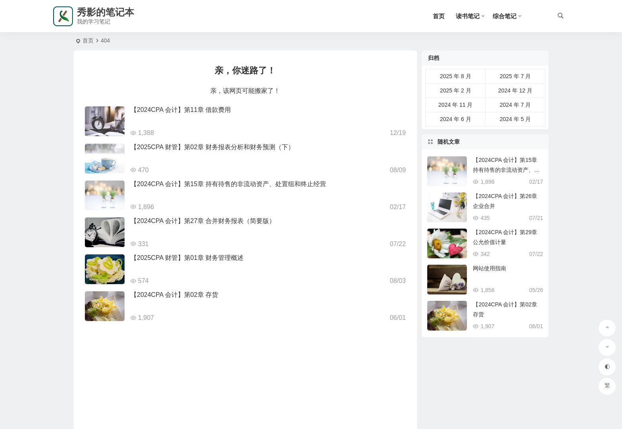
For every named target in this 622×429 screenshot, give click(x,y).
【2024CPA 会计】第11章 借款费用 (181, 109)
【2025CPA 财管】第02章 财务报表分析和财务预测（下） (212, 147)
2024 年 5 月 (515, 119)
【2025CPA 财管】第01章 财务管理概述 (187, 257)
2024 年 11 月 (455, 105)
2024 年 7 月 (515, 105)
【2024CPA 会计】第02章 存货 (174, 294)
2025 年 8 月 (455, 76)
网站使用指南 (489, 268)
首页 (439, 16)
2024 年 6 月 (455, 119)
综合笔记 (504, 16)
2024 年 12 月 (515, 90)
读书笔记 (468, 16)
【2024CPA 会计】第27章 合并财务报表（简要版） (203, 220)
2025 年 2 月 (455, 90)
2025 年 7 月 (515, 76)
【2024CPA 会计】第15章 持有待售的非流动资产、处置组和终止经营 (228, 184)
